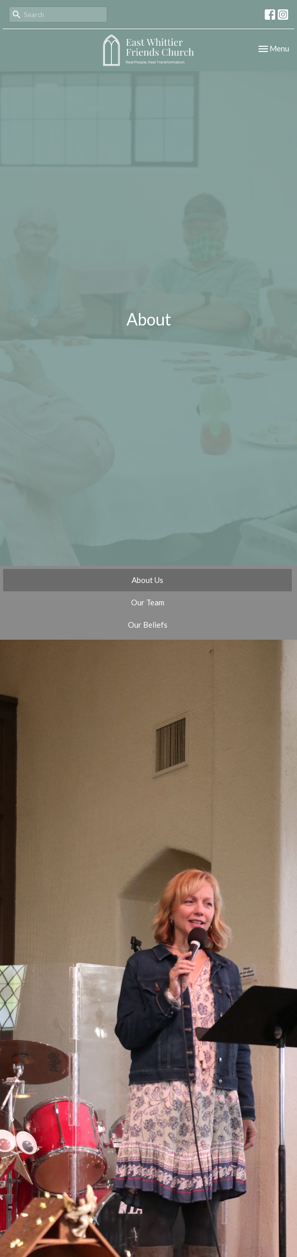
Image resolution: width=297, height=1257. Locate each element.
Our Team (147, 602)
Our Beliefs (147, 624)
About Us (147, 580)
